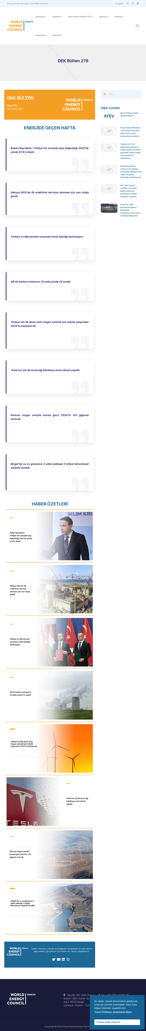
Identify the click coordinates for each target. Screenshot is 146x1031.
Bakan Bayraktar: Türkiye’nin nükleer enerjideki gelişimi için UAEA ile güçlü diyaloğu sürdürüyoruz (130, 171)
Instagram (61, 948)
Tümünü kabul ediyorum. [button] (108, 1022)
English (119, 3)
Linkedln (50, 948)
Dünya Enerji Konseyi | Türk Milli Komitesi (27, 3)
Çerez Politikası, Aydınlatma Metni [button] (113, 1012)
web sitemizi (86, 948)
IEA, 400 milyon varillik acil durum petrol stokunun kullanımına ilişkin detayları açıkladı (128, 191)
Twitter (34, 948)
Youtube (42, 948)
